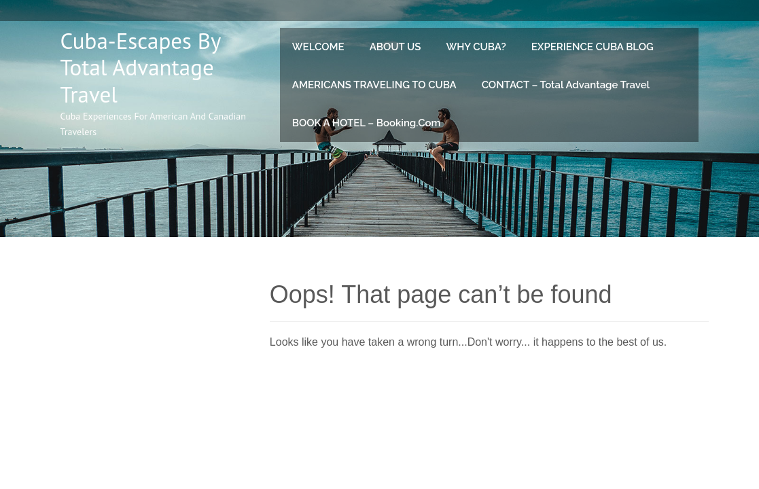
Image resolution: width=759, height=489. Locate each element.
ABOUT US (395, 47)
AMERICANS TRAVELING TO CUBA (374, 85)
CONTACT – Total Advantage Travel (566, 85)
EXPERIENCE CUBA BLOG (592, 47)
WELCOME (318, 47)
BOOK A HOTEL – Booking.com (366, 123)
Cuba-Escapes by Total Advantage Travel (140, 67)
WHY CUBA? (476, 47)
